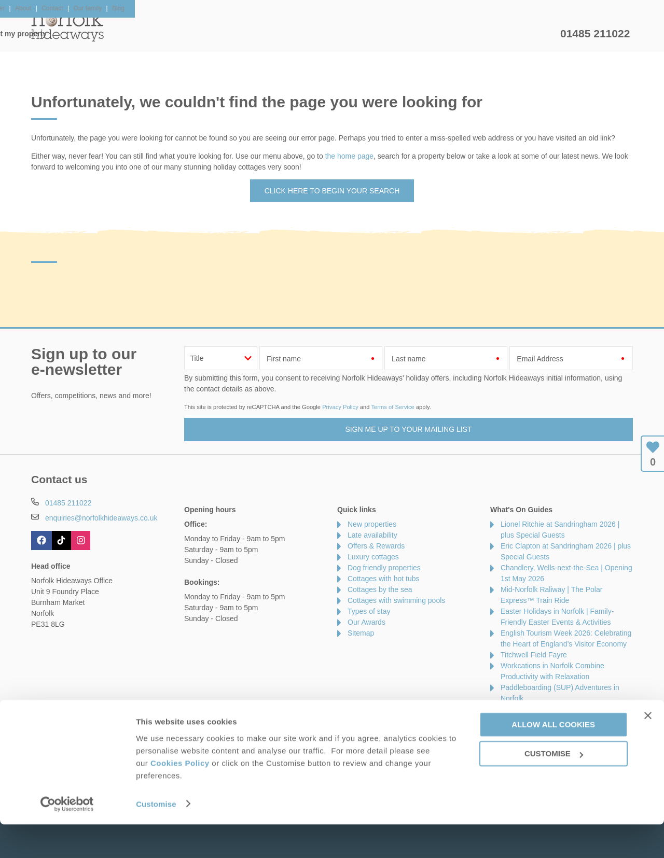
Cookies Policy (180, 796)
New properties (372, 524)
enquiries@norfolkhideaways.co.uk (101, 518)
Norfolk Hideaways (67, 26)
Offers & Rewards (347, 34)
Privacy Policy (340, 407)
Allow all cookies (553, 758)
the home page (349, 156)
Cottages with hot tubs (384, 578)
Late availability (372, 535)
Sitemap (361, 633)
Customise (156, 837)
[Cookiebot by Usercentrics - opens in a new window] (67, 838)
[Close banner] (648, 749)
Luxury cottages (373, 557)
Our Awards (366, 622)
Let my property (517, 34)
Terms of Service (392, 407)
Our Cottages (194, 34)
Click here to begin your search (332, 191)
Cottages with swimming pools (396, 600)
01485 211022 (595, 33)
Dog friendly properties (384, 568)
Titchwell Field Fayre (534, 655)
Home (129, 34)
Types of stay (369, 611)
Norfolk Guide (434, 34)
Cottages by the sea (380, 589)
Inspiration (267, 34)
